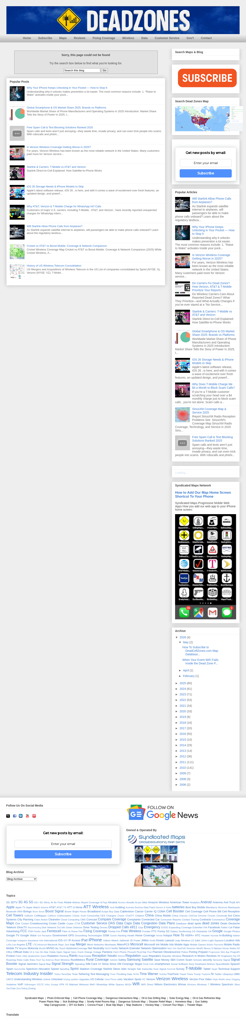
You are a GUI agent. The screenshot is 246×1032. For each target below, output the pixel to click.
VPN (61, 984)
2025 (183, 683)
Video (208, 979)
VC (144, 979)
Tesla (75, 974)
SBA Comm (177, 959)
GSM (106, 935)
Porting (193, 951)
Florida (112, 931)
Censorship (93, 915)
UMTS (9, 979)
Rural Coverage (97, 959)
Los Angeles (18, 944)
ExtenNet (197, 927)
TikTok (136, 974)
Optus (73, 952)
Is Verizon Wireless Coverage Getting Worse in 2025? (59, 147)
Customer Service (167, 38)
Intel (41, 940)
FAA (205, 927)
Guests (113, 935)
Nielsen (218, 948)
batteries (178, 907)
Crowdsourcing (39, 923)
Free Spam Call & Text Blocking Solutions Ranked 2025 (60, 127)
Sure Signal (159, 969)
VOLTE (40, 984)
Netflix (114, 948)
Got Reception (45, 935)
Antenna (218, 902)
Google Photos (232, 931)
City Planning (25, 919)
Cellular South (79, 916)
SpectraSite (19, 969)
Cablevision (127, 911)
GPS (71, 935)
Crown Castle (57, 923)
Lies (197, 940)
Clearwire (54, 919)
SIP (99, 964)
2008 (183, 779)
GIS (194, 931)
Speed (55, 968)
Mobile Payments (215, 945)
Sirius (105, 963)
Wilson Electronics (165, 984)
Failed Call (226, 927)
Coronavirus (218, 919)
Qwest (44, 956)
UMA (237, 974)
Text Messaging (99, 974)
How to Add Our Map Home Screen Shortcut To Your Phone (203, 494)
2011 (183, 762)
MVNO (50, 948)
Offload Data (21, 951)
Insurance (33, 940)
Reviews (79, 38)
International (50, 940)
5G (31, 902)
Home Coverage (145, 935)
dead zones (210, 923)
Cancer (139, 911)
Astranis (45, 907)
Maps (63, 38)
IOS (60, 940)
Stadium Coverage (91, 968)
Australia (130, 907)
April (186, 670)
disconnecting (34, 927)
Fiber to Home (70, 931)
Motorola (33, 948)
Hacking (122, 935)
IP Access (74, 940)
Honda (159, 935)
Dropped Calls (118, 927)
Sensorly (217, 959)
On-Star (44, 952)
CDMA (161, 911)
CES (102, 915)
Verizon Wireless (172, 978)
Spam (9, 968)
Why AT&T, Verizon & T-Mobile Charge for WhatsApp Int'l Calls (64, 206)
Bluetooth (11, 911)
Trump (197, 974)
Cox (17, 923)
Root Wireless (62, 959)
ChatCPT (129, 916)
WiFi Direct (147, 984)
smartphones (162, 963)
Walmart (73, 984)
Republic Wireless (172, 956)
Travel (182, 974)
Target (214, 969)
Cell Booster (175, 911)
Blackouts (222, 907)
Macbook (52, 944)
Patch (116, 952)
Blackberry (211, 907)
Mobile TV (12, 948)
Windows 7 (203, 984)
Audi (112, 907)
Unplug (66, 979)
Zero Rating (21, 988)
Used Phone (110, 979)
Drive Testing (91, 927)
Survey (180, 968)
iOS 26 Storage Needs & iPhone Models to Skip (55, 186)
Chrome (202, 915)
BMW (20, 911)
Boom (35, 911)
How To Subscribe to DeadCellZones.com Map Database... (200, 651)
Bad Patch (149, 907)
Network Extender (129, 948)
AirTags (103, 902)
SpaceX (235, 963)
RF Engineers (224, 956)
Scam (188, 959)
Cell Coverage (193, 911)
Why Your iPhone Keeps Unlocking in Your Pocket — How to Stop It (67, 87)
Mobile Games (198, 944)
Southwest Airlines (205, 964)
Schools (197, 959)
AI (52, 902)
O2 (238, 948)
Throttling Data (124, 974)
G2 (167, 931)
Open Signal (63, 952)
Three (113, 974)
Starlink (107, 968)
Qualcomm (34, 956)
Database (181, 923)
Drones (103, 927)
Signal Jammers (28, 963)
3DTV (14, 902)
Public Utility (21, 956)
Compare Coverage (112, 919)
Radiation (53, 955)
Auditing (120, 907)
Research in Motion (193, 955)
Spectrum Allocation (38, 968)
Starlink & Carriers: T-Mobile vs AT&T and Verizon (56, 166)
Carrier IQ (150, 911)
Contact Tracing (190, 919)
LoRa (8, 945)
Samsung (134, 959)
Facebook (214, 927)
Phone (123, 952)
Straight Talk (134, 969)
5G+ (36, 902)
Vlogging (236, 979)
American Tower (179, 902)
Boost (42, 911)
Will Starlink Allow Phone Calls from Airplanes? (54, 226)
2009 (183, 773)
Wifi (136, 983)
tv (212, 974)
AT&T (52, 907)
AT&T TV (61, 907)
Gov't (190, 38)
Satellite (147, 959)
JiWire (145, 940)
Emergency (152, 927)
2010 (183, 767)
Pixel (149, 952)
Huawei (206, 935)
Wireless (128, 38)
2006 (183, 784)
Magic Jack (63, 945)
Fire (81, 931)
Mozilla (42, 948)
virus (228, 979)
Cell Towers (14, 915)
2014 (183, 745)
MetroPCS (123, 944)
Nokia (233, 948)
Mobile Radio (232, 944)
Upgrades (84, 979)
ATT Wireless (96, 906)
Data (144, 38)
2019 (183, 717)
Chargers (111, 915)
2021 (183, 705)
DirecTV (22, 927)
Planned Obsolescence (166, 951)
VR (66, 984)
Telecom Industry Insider (29, 973)
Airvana (112, 902)
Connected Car (150, 919)
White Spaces (116, 984)
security (207, 959)
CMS (83, 919)
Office (9, 952)
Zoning (32, 988)
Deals (223, 923)
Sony (191, 964)
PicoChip (141, 952)
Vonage (54, 984)
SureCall (171, 969)
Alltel (144, 902)
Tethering (83, 974)
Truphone (205, 974)
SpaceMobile (223, 964)
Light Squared (215, 940)
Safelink (113, 960)
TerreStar (66, 974)
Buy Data (114, 911)
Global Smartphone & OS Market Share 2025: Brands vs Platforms (66, 107)
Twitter (218, 974)
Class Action (41, 919)
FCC (23, 931)
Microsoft (149, 944)
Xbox (237, 984)
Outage (97, 952)
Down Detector (74, 927)
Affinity (47, 902)
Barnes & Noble (164, 907)
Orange (88, 952)
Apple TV (20, 907)
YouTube (11, 988)
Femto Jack (40, 931)
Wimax (182, 984)
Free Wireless (131, 931)
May (186, 642)
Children (139, 915)
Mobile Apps (181, 944)
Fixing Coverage (104, 38)
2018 (183, 722)
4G (26, 902)
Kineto (160, 940)
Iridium (107, 940)
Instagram (22, 940)
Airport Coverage (90, 902)
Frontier (146, 931)
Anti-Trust (229, 902)
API (238, 902)
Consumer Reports (171, 919)
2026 (183, 637)
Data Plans (167, 923)
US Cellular (97, 979)
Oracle (80, 952)
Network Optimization (154, 948)
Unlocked (56, 979)
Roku (32, 959)
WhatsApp (101, 984)
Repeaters (155, 955)
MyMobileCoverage (76, 948)
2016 (183, 733)
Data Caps (124, 923)
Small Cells (148, 964)
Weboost (84, 984)
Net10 (108, 948)
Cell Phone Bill (212, 911)
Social (174, 964)
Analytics (195, 902)
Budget (105, 911)
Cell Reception (231, 911)
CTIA (77, 923)
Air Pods (58, 902)
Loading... (181, 472)
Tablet (206, 968)
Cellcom (28, 915)
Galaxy (174, 931)
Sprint (74, 968)
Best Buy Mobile (195, 907)
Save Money (161, 959)
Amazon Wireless (158, 902)
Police (184, 952)
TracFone (173, 974)
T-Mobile (193, 968)
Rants (73, 955)
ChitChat (193, 916)
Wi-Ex (128, 984)
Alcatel (138, 902)
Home (27, 38)
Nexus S (208, 948)
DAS (111, 923)
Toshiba (163, 974)
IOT (65, 940)
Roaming (11, 959)
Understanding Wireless (28, 979)
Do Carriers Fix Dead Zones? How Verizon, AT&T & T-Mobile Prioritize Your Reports (212, 286)
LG (192, 940)
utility (120, 979)
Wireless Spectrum (221, 984)
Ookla (52, 952)
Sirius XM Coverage (122, 963)
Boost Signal (54, 911)
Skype (138, 963)
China (149, 915)
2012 (183, 756)
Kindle (153, 940)
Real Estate (85, 956)
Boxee (68, 911)
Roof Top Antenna (45, 960)
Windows (191, 984)
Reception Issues (104, 955)
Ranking (64, 956)
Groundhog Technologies (88, 935)
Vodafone (11, 984)
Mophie (23, 948)
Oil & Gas (34, 952)
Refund (121, 956)
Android (206, 902)
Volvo (47, 984)
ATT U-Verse (74, 907)
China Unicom (179, 915)
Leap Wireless (182, 940)
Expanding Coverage (180, 927)
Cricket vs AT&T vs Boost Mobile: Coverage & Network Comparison (67, 245)
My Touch (60, 948)
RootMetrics (78, 959)
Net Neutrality (96, 948)
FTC (153, 931)
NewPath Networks (186, 948)
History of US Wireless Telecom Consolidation (54, 265)
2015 (183, 739)
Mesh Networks (95, 944)
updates (74, 979)
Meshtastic (110, 944)
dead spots (194, 923)
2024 (183, 688)
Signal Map (45, 964)
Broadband (94, 911)
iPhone (95, 939)
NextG (199, 948)
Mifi (158, 944)
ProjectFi (235, 952)
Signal (226, 959)
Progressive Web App (219, 952)
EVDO (164, 927)
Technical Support (229, 968)
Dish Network (49, 927)
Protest (10, 955)
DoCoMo (61, 927)
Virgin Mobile (219, 979)
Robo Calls (23, 959)
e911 (133, 927)
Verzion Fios (196, 979)
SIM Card (91, 963)
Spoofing (64, 969)
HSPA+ (189, 935)
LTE (29, 944)
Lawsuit (169, 940)
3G (20, 902)
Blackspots (234, 907)
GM (209, 931)
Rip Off (236, 956)
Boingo (27, 911)
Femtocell (54, 931)
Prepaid (203, 951)
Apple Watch (33, 907)
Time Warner (149, 974)
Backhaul (139, 907)
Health (130, 935)
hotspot (167, 935)
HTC (198, 935)
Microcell (136, 944)
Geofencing (185, 931)
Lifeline (204, 940)
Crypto (69, 923)
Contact (206, 38)
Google (217, 931)
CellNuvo (52, 916)
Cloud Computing (70, 919)
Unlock (47, 979)
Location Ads (232, 940)
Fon (118, 931)
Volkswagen (30, 984)
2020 (183, 711)
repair (145, 956)
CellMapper (40, 915)
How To (178, 935)
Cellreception (64, 915)
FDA (30, 931)
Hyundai (214, 935)
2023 (183, 694)
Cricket (25, 923)
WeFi (92, 984)
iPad (84, 940)
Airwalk (130, 902)
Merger (81, 944)
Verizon (150, 979)
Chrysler (212, 916)
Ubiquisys (228, 974)
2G (8, 902)
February (189, 676)
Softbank (183, 964)
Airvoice (122, 902)
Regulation (133, 955)
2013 (183, 750)
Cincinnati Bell (224, 915)
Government (59, 935)
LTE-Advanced (40, 945)
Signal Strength (63, 963)
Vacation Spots (132, 979)
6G (41, 902)
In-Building (225, 935)
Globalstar (201, 931)
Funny (161, 931)
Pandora (107, 951)
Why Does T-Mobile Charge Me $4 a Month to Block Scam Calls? (213, 386)
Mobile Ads (167, 944)
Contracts (205, 919)
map (72, 944)
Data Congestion (145, 923)
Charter (120, 916)
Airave (68, 902)
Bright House (79, 911)
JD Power (135, 940)
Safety (122, 959)
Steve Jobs (120, 968)
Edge (140, 927)
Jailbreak (124, 940)
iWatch (114, 940)
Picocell (131, 952)
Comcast (91, 919)
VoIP (20, 984)
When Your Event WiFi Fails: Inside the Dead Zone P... (200, 661)
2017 (183, 728)
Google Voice (28, 935)
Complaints (134, 919)
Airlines (76, 902)
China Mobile (163, 915)
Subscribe (45, 38)
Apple (10, 907)
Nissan (225, 948)
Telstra (57, 974)
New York (172, 948)
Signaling (80, 964)
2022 (183, 700)
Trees (190, 974)
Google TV (12, 935)
